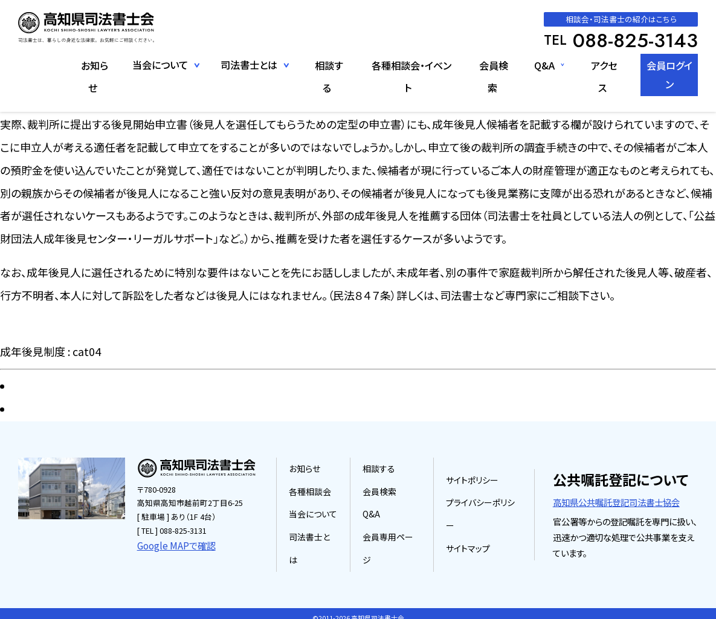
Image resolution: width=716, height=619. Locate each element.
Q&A (534, 64)
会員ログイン (664, 64)
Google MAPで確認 (170, 543)
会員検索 (484, 64)
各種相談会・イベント (400, 64)
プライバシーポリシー (483, 510)
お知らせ (84, 64)
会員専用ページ (394, 544)
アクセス (594, 64)
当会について (318, 521)
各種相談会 (315, 498)
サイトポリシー (472, 487)
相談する (319, 64)
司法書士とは (319, 544)
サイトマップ (467, 533)
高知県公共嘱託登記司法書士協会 (613, 497)
